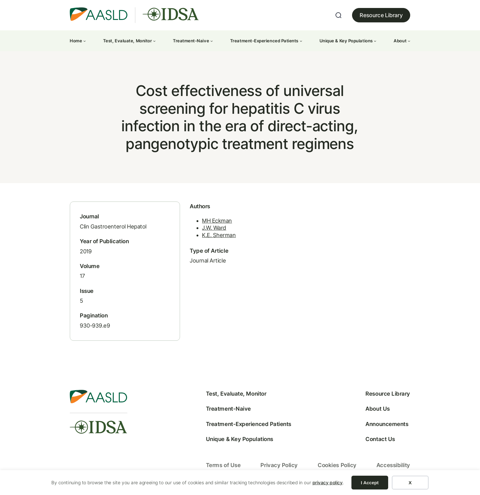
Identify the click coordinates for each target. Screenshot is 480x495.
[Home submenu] (84, 41)
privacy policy (328, 482)
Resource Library (381, 15)
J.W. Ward (214, 227)
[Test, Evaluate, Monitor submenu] (154, 41)
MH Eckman (217, 220)
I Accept (370, 482)
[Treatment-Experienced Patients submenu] (301, 41)
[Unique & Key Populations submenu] (375, 41)
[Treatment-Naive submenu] (211, 41)
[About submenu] (409, 41)
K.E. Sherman (219, 235)
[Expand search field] (338, 15)
